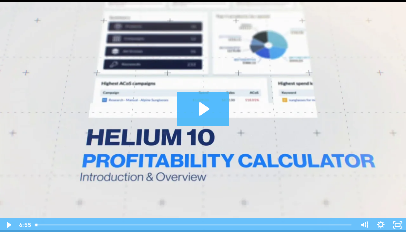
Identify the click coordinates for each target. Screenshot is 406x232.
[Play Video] (8, 225)
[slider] (193, 225)
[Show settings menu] (380, 225)
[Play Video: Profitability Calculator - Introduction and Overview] (203, 109)
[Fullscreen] (397, 225)
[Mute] (364, 225)
